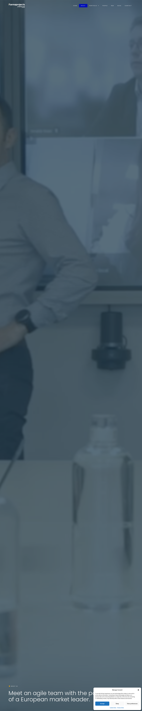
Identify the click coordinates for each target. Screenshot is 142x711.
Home (75, 5)
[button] (138, 690)
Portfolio (94, 5)
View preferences (132, 703)
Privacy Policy (120, 707)
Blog (119, 5)
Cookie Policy (113, 707)
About (83, 5)
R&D (112, 5)
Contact (128, 5)
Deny (117, 703)
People (105, 5)
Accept (102, 703)
